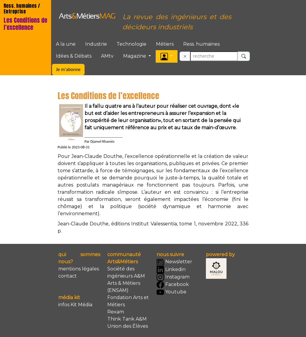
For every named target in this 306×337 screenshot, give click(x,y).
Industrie (96, 44)
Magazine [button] (135, 56)
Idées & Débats (73, 56)
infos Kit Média (75, 304)
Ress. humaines (201, 44)
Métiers (165, 44)
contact (67, 276)
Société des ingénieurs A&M (126, 272)
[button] (167, 56)
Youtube (171, 292)
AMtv (107, 56)
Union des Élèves (127, 326)
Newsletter (174, 262)
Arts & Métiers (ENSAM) (123, 286)
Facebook (173, 284)
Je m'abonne (68, 69)
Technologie (131, 44)
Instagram (173, 277)
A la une (66, 44)
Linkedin (171, 269)
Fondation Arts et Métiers (128, 301)
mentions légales (78, 269)
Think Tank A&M (127, 319)
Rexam (115, 312)
